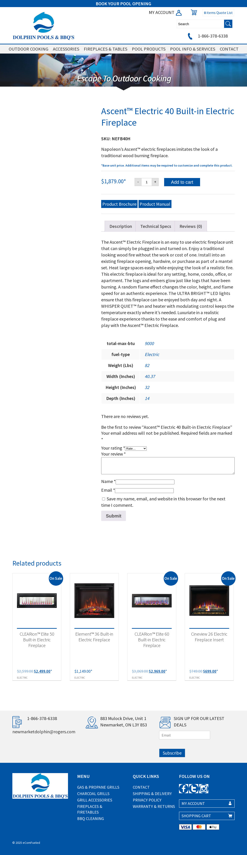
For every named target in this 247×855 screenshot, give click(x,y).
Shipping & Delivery (152, 793)
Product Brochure (119, 204)
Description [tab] (120, 226)
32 (147, 387)
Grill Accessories (94, 800)
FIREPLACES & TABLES (105, 49)
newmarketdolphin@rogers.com (43, 731)
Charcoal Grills (93, 793)
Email (108, 490)
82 (147, 365)
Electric (152, 354)
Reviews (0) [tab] (190, 226)
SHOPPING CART (196, 815)
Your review (113, 454)
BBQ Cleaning (90, 818)
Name (108, 481)
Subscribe (172, 753)
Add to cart (182, 182)
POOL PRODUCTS (149, 49)
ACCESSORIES (66, 49)
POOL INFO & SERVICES (192, 49)
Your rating (113, 448)
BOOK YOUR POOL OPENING (123, 3)
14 (147, 398)
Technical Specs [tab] (155, 226)
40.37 (150, 376)
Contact (141, 787)
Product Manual (155, 204)
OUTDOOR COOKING (28, 49)
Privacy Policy (147, 800)
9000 (149, 343)
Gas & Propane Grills (98, 787)
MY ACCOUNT (165, 12)
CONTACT (229, 49)
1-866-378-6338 (207, 36)
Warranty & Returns (154, 806)
